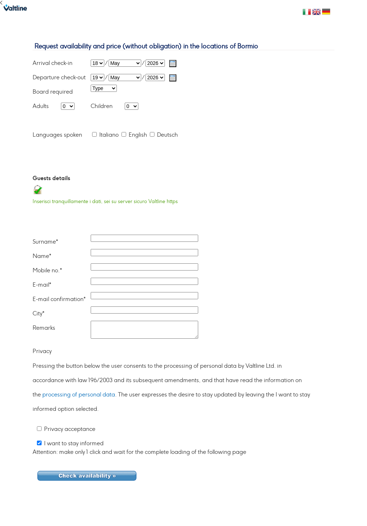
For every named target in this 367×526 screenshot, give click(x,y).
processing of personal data (78, 395)
